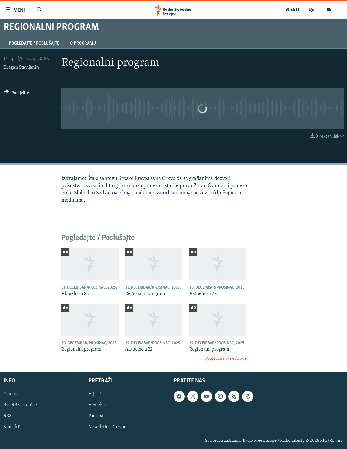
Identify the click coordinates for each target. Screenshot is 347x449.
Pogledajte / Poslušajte (34, 43)
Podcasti (96, 416)
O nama (11, 394)
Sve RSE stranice (20, 405)
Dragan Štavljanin (21, 67)
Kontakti (12, 427)
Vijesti (94, 394)
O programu (83, 43)
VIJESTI (292, 10)
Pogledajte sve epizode (225, 359)
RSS (7, 416)
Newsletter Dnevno (107, 427)
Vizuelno (97, 405)
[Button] (16, 94)
